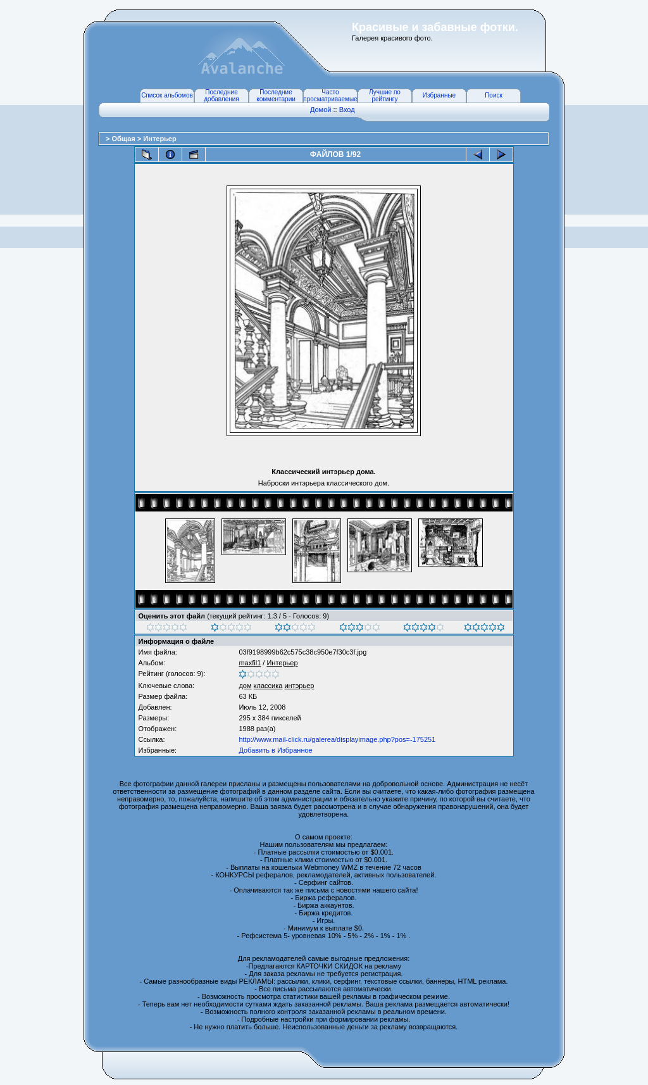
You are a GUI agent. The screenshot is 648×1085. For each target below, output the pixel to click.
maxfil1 (250, 663)
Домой (321, 109)
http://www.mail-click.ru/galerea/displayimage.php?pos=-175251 (337, 739)
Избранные (439, 95)
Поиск (493, 95)
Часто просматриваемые (330, 96)
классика (268, 685)
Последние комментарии (276, 96)
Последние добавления (221, 96)
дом (245, 685)
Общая (124, 138)
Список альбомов (167, 95)
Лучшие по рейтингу (385, 96)
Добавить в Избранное (275, 750)
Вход (347, 109)
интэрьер (299, 685)
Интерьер (159, 138)
